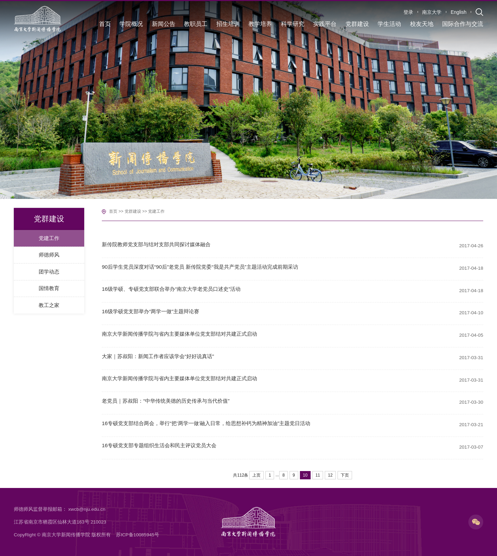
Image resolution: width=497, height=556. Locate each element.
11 (317, 475)
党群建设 (133, 211)
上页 (256, 475)
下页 (345, 475)
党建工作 (156, 211)
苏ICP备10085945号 (137, 534)
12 (330, 475)
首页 (113, 211)
